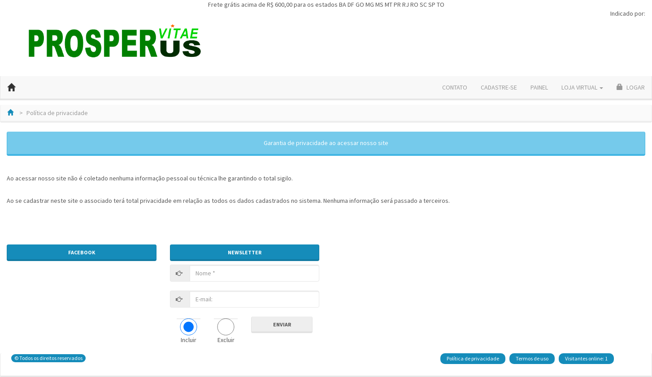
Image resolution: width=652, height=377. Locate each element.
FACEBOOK (81, 252)
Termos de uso (532, 358)
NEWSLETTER (244, 252)
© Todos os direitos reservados (48, 358)
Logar (631, 87)
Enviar (282, 324)
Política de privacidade (473, 358)
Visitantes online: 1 (586, 358)
